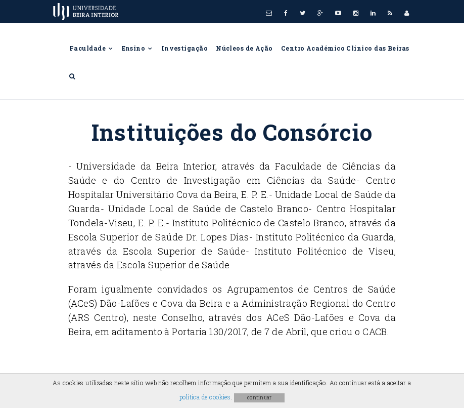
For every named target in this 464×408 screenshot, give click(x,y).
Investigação (184, 48)
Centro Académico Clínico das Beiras (345, 48)
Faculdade (91, 48)
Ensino (137, 48)
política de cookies (205, 397)
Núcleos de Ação (244, 48)
